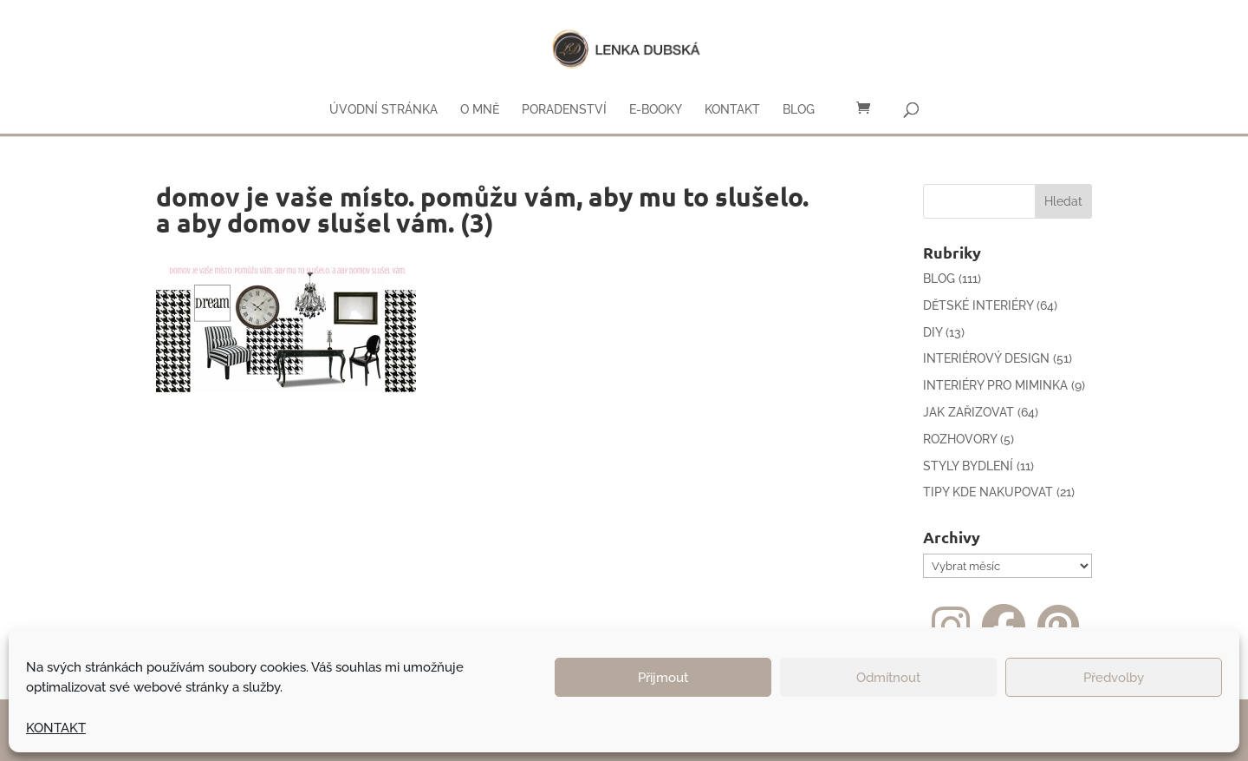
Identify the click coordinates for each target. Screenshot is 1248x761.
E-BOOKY (655, 109)
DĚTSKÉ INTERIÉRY (978, 305)
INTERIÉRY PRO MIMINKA (995, 385)
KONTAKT (56, 728)
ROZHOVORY (960, 439)
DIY (932, 332)
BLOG (799, 109)
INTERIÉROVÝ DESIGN (986, 358)
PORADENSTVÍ (564, 109)
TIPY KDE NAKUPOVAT (988, 492)
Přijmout (663, 678)
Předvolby (1113, 678)
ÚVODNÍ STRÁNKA (383, 109)
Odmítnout (888, 678)
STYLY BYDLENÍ (968, 466)
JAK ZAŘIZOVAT (968, 412)
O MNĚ (479, 109)
